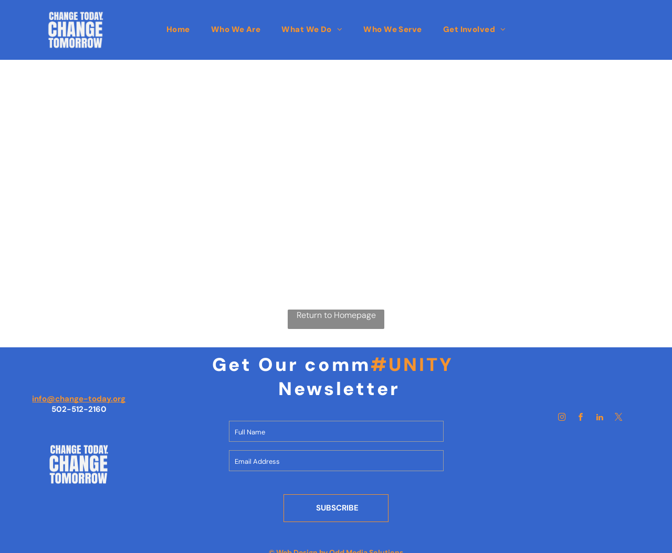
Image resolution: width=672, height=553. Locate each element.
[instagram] (562, 418)
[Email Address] (336, 460)
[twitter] (619, 418)
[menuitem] (178, 29)
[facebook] (581, 418)
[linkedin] (600, 418)
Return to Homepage (336, 315)
